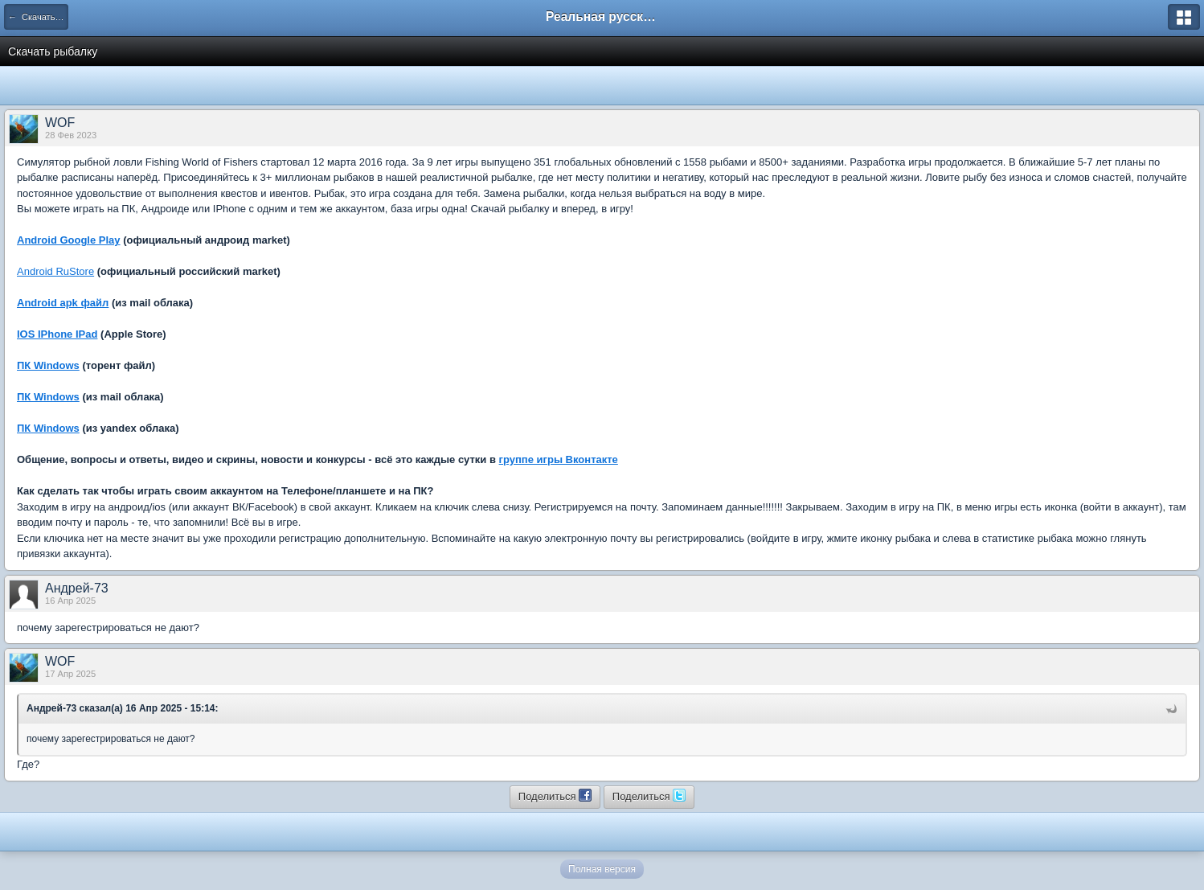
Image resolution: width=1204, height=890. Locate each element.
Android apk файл (63, 303)
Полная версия (602, 869)
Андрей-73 (77, 588)
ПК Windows (48, 365)
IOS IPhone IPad (57, 334)
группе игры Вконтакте (558, 459)
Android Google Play (69, 240)
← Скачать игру (38, 17)
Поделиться (555, 795)
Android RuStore (55, 271)
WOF (60, 122)
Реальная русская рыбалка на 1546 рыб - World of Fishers (602, 16)
